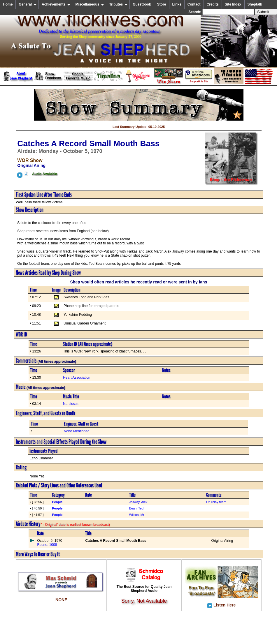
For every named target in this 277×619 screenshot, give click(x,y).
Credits (213, 4)
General (28, 4)
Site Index (233, 4)
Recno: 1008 (47, 545)
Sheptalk (255, 4)
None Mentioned (77, 431)
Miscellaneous (89, 4)
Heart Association (76, 377)
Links (176, 4)
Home (8, 4)
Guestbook (142, 4)
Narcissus (70, 404)
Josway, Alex (138, 502)
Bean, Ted (136, 508)
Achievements (56, 4)
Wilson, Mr (136, 514)
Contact (194, 4)
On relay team (216, 502)
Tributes (118, 4)
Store (161, 4)
